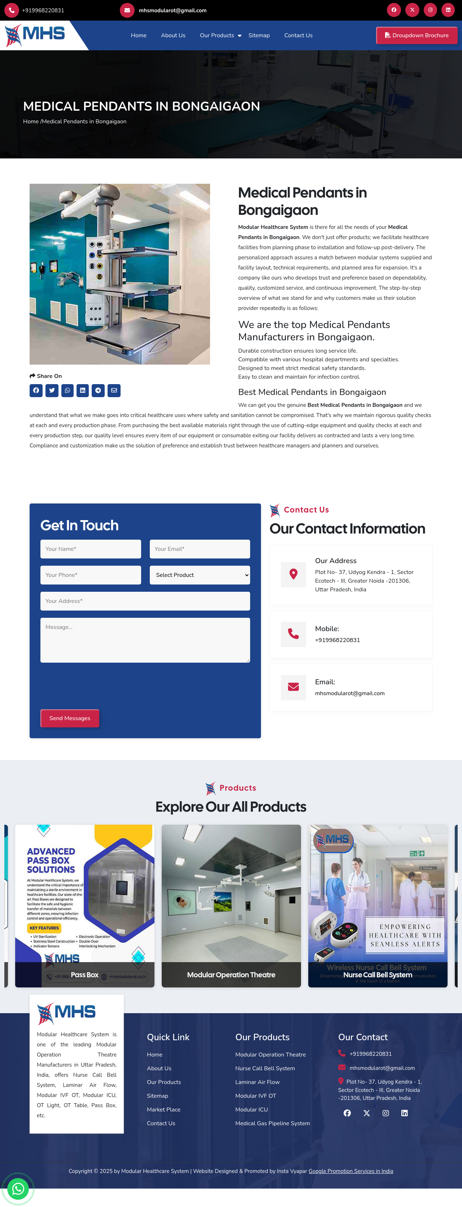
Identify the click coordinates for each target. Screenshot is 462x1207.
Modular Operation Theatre (270, 1073)
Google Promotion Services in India (351, 1189)
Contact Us (298, 35)
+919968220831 (34, 10)
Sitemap (259, 35)
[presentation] (95, 705)
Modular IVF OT (255, 1114)
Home (139, 35)
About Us (173, 35)
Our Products (217, 35)
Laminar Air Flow (257, 1101)
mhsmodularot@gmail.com (163, 10)
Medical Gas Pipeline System (272, 1142)
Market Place (163, 1128)
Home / (32, 130)
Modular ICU (251, 1128)
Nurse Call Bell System (265, 1087)
